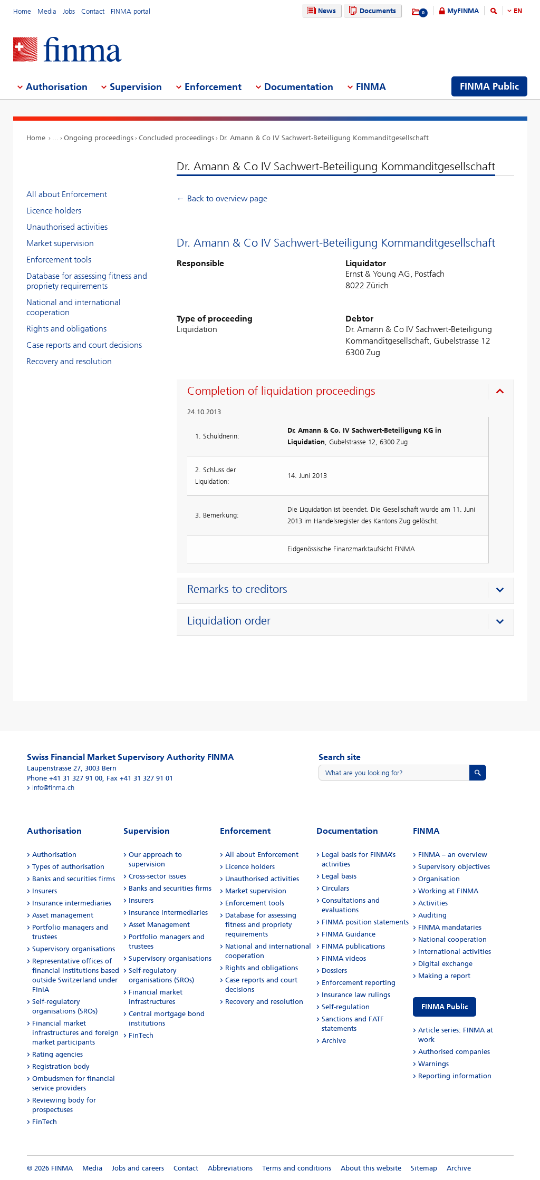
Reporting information (454, 1076)
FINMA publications (353, 946)
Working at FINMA (448, 891)
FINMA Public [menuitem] (489, 86)
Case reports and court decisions (84, 345)
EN (518, 11)
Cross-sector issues (157, 876)
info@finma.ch (53, 788)
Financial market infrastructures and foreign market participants (75, 1032)
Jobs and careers (138, 1168)
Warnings (433, 1064)
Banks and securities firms (73, 879)
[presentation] (347, 392)
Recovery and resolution (69, 361)
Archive (334, 1041)
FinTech (44, 1122)
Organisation (439, 879)
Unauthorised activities (67, 227)
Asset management (62, 915)
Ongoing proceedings (98, 138)
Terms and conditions (296, 1168)
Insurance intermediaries (71, 903)
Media (46, 11)
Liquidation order (229, 621)
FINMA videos (344, 958)
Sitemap (424, 1168)
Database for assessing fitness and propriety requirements (86, 281)
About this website (371, 1168)
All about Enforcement (66, 194)
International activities (454, 951)
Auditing (432, 915)
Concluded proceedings (176, 138)
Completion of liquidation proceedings (281, 391)
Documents (371, 11)
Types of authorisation (68, 867)
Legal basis (339, 876)
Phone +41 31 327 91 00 (64, 778)
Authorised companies (454, 1052)
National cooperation (452, 939)
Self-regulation (346, 1007)
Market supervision (60, 243)
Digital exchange (445, 964)
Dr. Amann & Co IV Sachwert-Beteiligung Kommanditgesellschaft (324, 138)
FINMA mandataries (449, 927)
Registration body (61, 1066)
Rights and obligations (66, 329)
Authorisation (54, 855)
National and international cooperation (73, 307)
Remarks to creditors (237, 589)
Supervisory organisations (73, 949)
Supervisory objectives (454, 867)
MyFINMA (463, 11)
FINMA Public (444, 1006)
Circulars (335, 888)
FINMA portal (130, 11)
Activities (433, 903)
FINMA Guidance (348, 934)
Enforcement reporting (359, 983)
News (320, 11)
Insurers (44, 891)
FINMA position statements (365, 922)
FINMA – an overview (452, 855)
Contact (92, 11)
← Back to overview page (222, 198)
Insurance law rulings (356, 995)
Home (22, 11)
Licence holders (53, 211)
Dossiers (334, 970)
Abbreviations (230, 1168)
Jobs (69, 11)
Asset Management (159, 925)
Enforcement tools (58, 260)
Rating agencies (57, 1054)
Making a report (444, 976)
